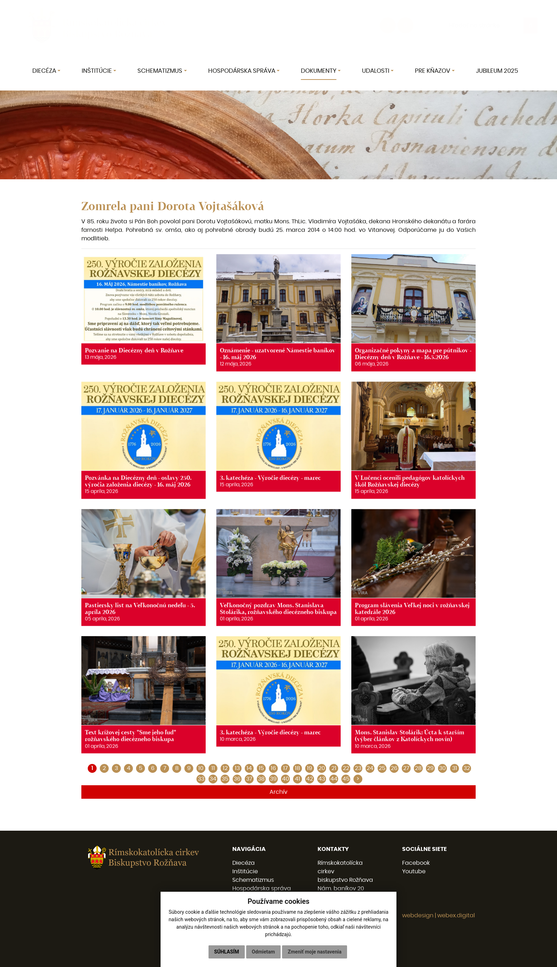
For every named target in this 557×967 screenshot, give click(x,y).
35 (225, 779)
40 (285, 779)
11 (213, 768)
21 (333, 768)
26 (394, 768)
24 (370, 768)
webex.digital (456, 915)
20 (321, 768)
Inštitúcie (245, 871)
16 (273, 768)
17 (285, 768)
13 (237, 768)
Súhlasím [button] (226, 952)
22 (346, 768)
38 (261, 779)
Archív (278, 792)
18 (297, 768)
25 (382, 768)
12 (225, 768)
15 (261, 768)
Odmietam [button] (263, 952)
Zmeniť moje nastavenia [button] (314, 952)
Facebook (416, 863)
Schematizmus (253, 880)
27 (406, 768)
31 (454, 768)
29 (430, 768)
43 (321, 779)
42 (309, 779)
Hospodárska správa (261, 888)
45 (346, 779)
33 (201, 779)
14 (249, 768)
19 (309, 768)
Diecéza (243, 863)
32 (467, 768)
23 (358, 768)
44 (333, 779)
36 (237, 779)
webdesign (417, 915)
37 (249, 779)
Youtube (414, 871)
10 (201, 768)
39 (273, 779)
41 (297, 779)
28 (418, 768)
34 (213, 779)
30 (442, 768)
